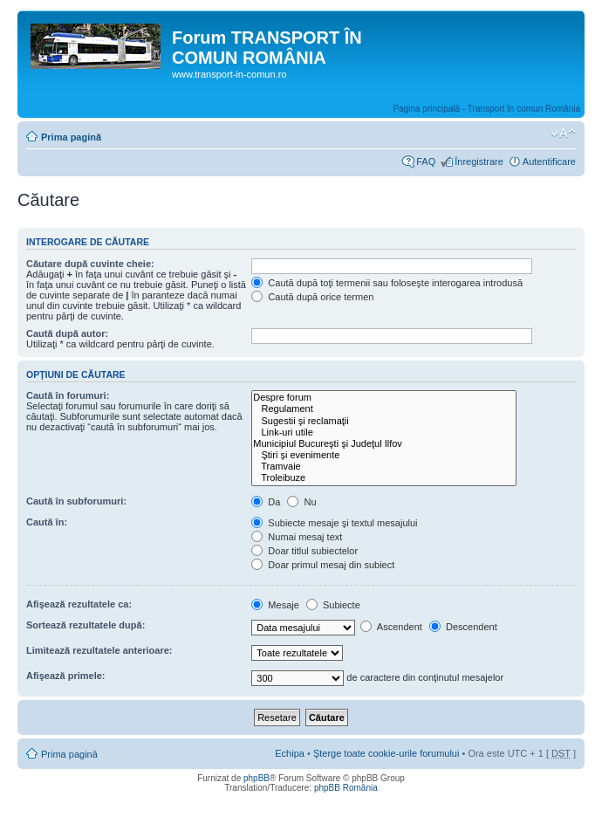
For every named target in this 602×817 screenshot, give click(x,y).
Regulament (384, 409)
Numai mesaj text (296, 537)
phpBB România (346, 788)
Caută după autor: (67, 333)
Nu (301, 502)
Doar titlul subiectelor (304, 551)
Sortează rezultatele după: (85, 625)
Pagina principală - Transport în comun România (486, 108)
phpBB (256, 778)
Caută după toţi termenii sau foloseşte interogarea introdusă (387, 283)
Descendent (463, 626)
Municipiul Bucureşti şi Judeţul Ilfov (384, 444)
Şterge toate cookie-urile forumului (386, 753)
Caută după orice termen (312, 297)
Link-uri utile (384, 432)
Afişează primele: (65, 675)
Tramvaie (384, 466)
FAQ (425, 161)
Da (265, 502)
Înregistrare (479, 161)
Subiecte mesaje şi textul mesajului (334, 523)
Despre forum (384, 397)
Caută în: (46, 522)
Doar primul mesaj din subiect (322, 565)
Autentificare (549, 161)
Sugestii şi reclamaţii (384, 421)
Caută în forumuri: (67, 395)
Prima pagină (71, 137)
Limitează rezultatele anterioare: (99, 650)
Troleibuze (384, 478)
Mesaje (275, 605)
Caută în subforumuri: (76, 501)
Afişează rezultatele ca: (79, 604)
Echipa (289, 753)
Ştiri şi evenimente (384, 455)
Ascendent (390, 626)
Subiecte (333, 605)
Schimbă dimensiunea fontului (563, 133)
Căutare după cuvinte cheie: (90, 263)
